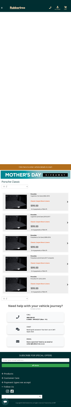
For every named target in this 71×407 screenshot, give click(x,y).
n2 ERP (54, 403)
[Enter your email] (35, 360)
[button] (2, 8)
